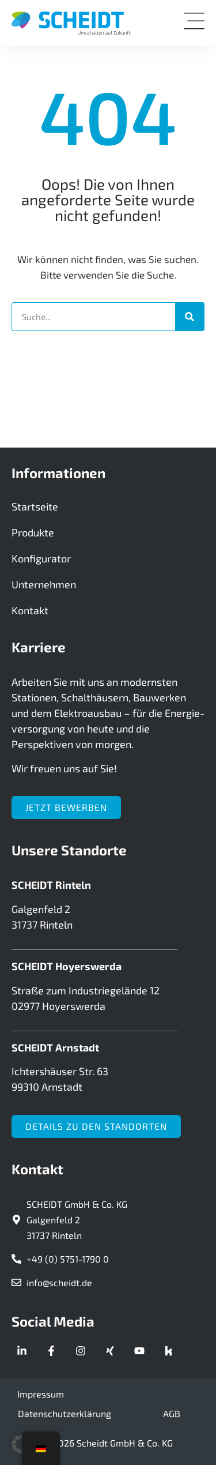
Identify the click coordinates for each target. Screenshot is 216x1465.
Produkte (33, 532)
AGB (171, 1413)
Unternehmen (44, 584)
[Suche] (189, 316)
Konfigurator (41, 558)
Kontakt (30, 610)
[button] (20, 1444)
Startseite (35, 506)
